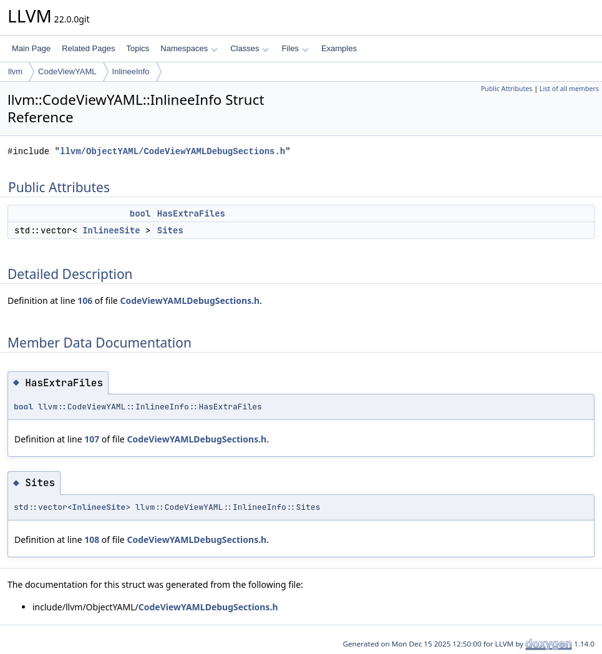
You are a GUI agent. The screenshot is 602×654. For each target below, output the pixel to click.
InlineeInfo (131, 71)
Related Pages (88, 48)
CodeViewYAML (67, 71)
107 (91, 439)
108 (91, 539)
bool (140, 213)
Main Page (31, 48)
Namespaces (188, 48)
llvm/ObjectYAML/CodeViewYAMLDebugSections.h (172, 151)
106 (84, 300)
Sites (170, 230)
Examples (339, 48)
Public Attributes (507, 88)
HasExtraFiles (191, 213)
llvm (15, 71)
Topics (137, 48)
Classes (249, 48)
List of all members (569, 88)
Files (294, 48)
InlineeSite (111, 230)
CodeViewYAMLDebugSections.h (190, 300)
